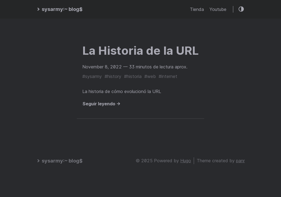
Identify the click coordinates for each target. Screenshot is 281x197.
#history (113, 76)
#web (150, 76)
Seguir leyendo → (101, 103)
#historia (133, 76)
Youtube (217, 9)
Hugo (185, 160)
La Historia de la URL (140, 50)
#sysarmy (92, 76)
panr (240, 160)
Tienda (197, 9)
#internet (168, 76)
